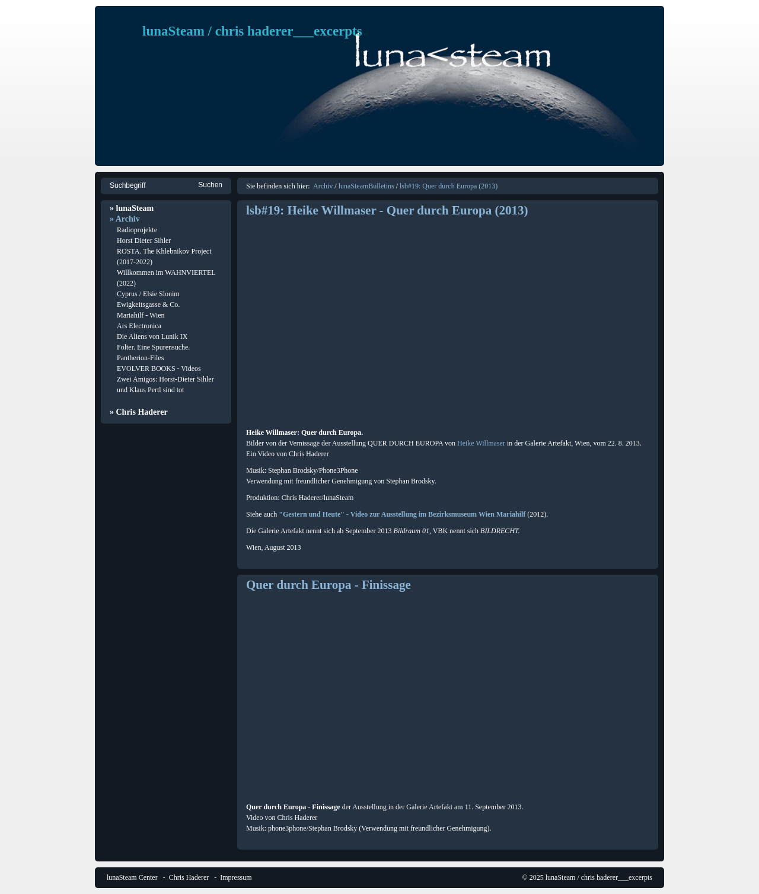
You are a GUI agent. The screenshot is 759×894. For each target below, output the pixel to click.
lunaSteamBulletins (366, 186)
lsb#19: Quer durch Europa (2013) (449, 186)
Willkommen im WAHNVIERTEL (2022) (166, 277)
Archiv (323, 186)
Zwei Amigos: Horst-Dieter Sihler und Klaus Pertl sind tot (165, 384)
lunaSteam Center (132, 877)
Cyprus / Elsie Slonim (148, 294)
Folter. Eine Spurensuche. (153, 347)
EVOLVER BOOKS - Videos (159, 368)
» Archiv (125, 218)
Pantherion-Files (140, 358)
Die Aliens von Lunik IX (152, 336)
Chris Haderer (189, 877)
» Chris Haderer (139, 412)
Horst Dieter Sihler (144, 240)
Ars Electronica (139, 326)
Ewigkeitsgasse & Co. (148, 304)
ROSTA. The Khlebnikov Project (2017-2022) (164, 256)
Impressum (235, 877)
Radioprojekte (137, 230)
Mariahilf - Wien (141, 315)
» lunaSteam (132, 208)
